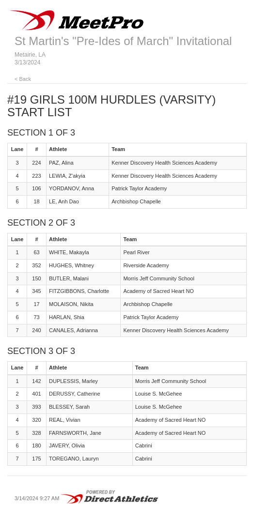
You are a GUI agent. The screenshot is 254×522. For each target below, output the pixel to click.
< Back (23, 79)
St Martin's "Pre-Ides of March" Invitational (123, 40)
